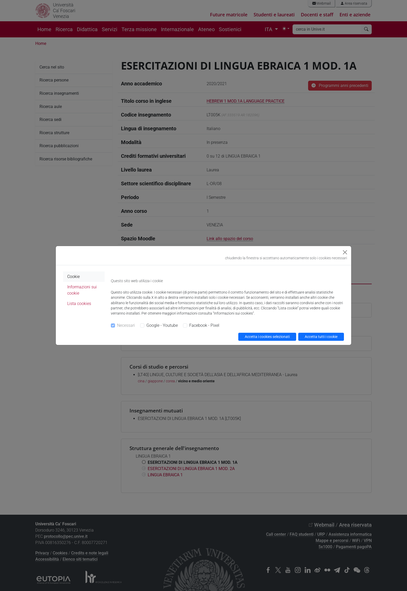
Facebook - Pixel (204, 325)
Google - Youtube (162, 325)
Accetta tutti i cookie (321, 337)
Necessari (126, 325)
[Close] (345, 252)
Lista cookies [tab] (79, 303)
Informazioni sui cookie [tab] (82, 290)
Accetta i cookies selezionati (267, 337)
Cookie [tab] (73, 276)
